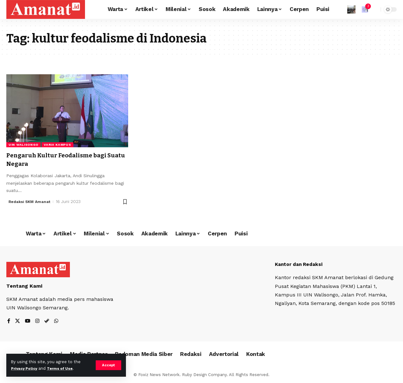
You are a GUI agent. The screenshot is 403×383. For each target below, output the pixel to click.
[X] (17, 321)
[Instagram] (38, 321)
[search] (374, 9)
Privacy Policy (26, 368)
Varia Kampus (57, 144)
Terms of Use (64, 368)
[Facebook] (8, 321)
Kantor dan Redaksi (300, 264)
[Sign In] (351, 9)
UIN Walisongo (23, 144)
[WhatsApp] (58, 321)
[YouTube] (28, 321)
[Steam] (48, 321)
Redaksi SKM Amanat (31, 201)
